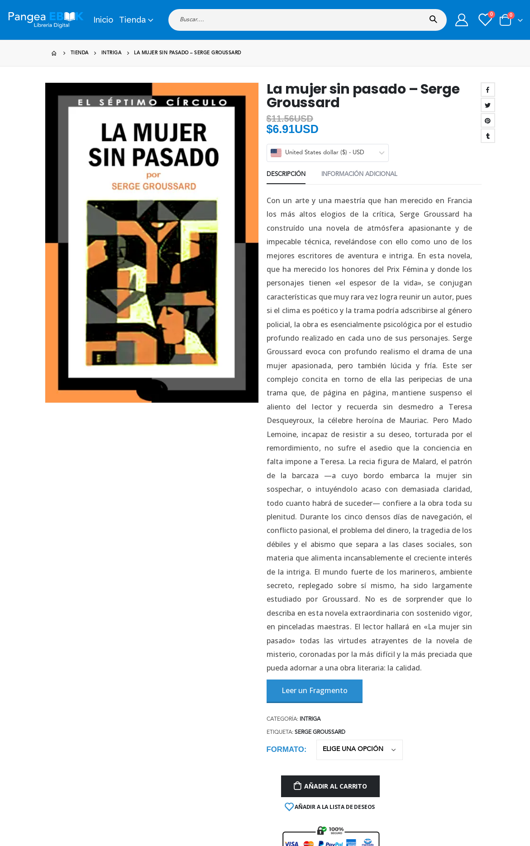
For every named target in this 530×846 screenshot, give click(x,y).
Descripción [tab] (286, 174)
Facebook (488, 89)
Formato (285, 749)
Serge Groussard (320, 732)
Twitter (488, 105)
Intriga (310, 719)
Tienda (132, 19)
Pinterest (488, 120)
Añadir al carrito (335, 786)
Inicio (103, 19)
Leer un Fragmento (315, 690)
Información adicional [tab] (359, 174)
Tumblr (488, 135)
